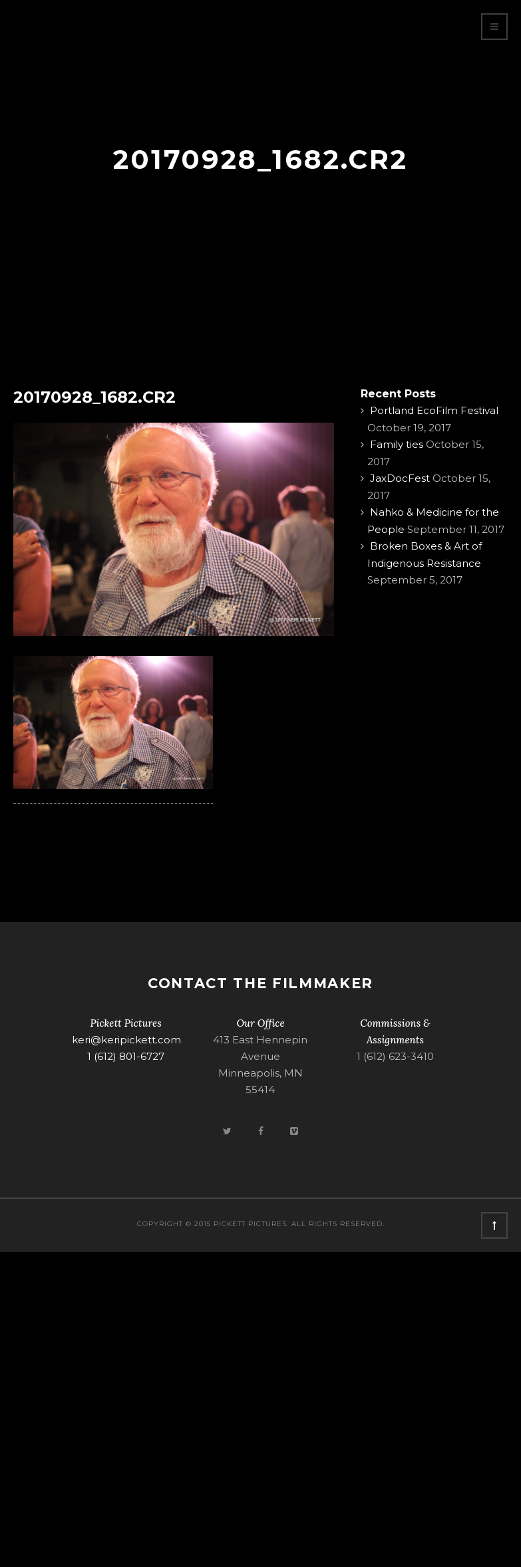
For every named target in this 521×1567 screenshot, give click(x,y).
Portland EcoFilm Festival (434, 410)
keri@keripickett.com (126, 1039)
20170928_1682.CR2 (94, 397)
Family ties (396, 444)
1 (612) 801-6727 (125, 1056)
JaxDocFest (400, 478)
